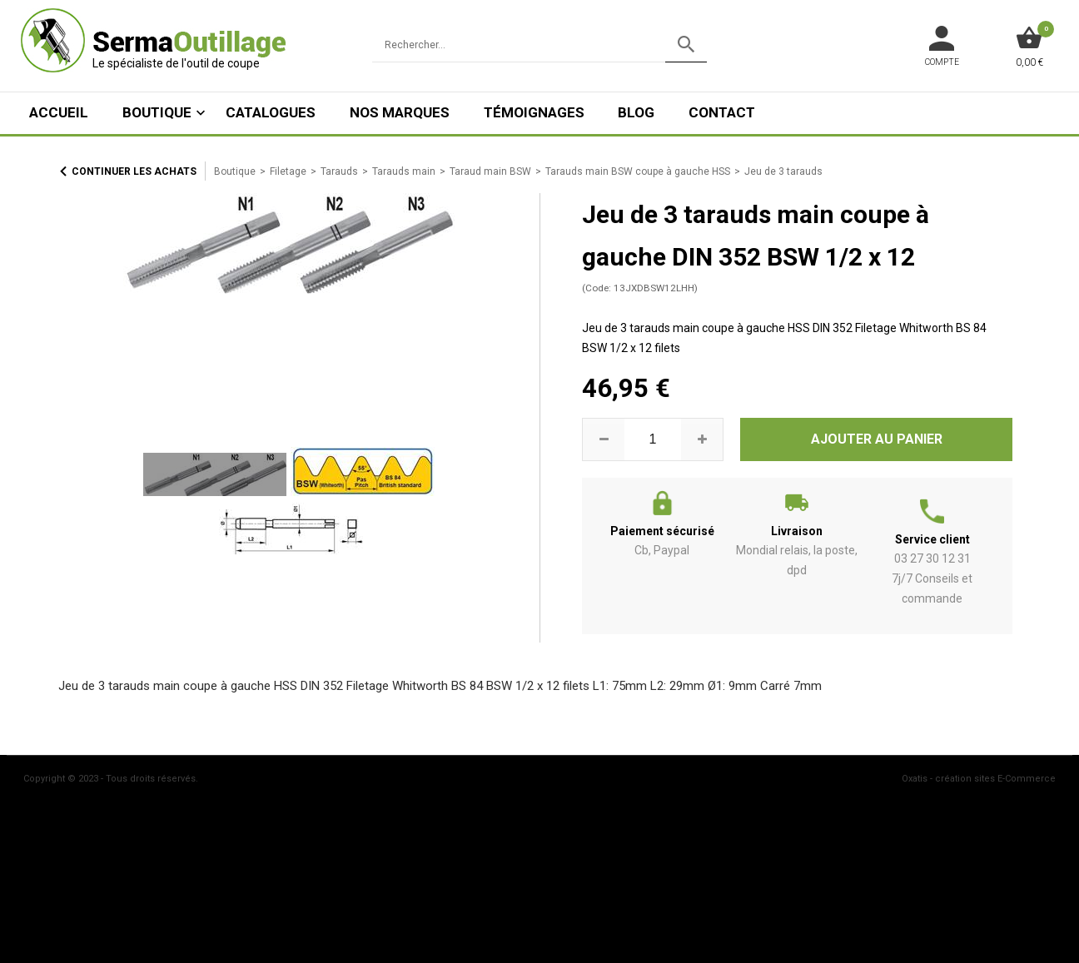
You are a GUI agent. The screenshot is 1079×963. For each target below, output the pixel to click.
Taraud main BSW (490, 171)
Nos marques (400, 112)
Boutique (156, 112)
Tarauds (339, 171)
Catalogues (271, 112)
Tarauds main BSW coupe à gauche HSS (637, 171)
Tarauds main (403, 171)
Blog (636, 112)
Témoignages (534, 112)
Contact (722, 112)
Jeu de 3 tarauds (783, 171)
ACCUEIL (58, 112)
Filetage (288, 171)
